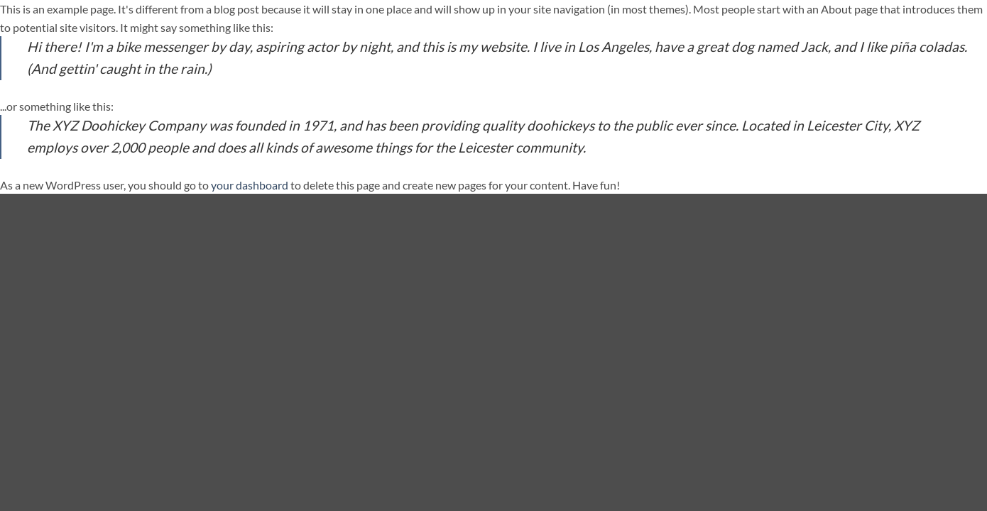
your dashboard (249, 185)
